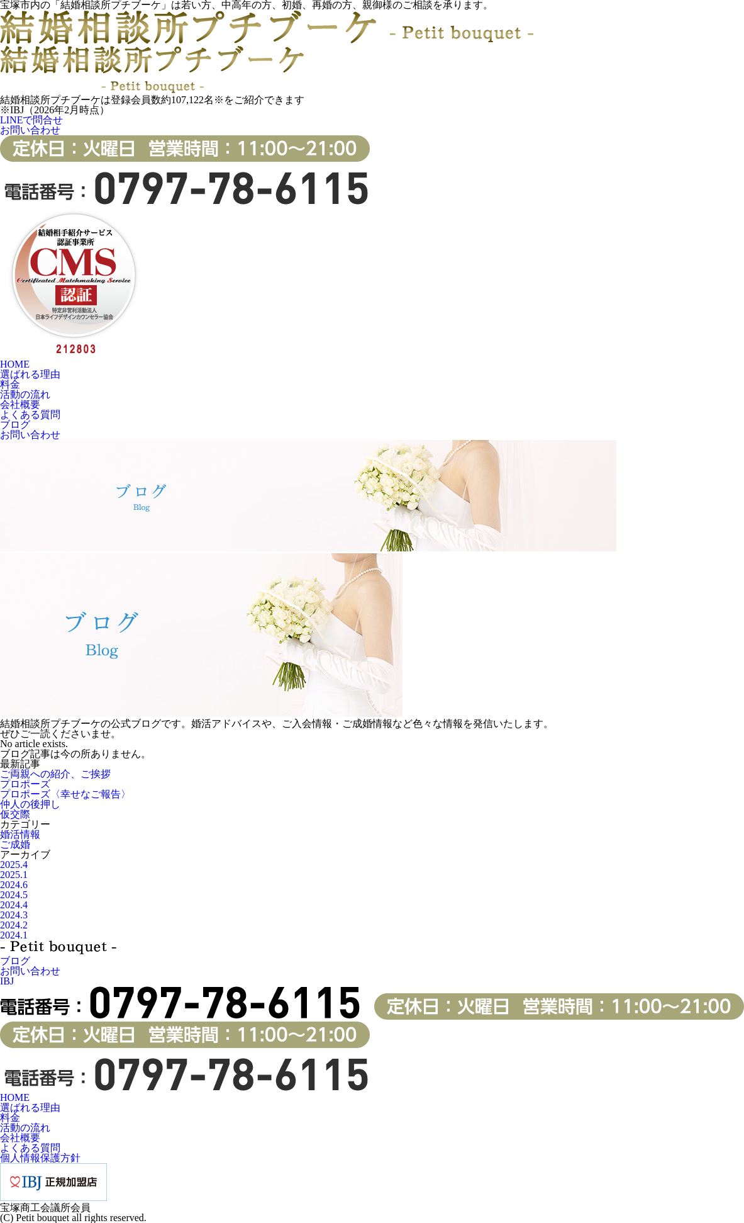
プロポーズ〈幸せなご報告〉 (65, 794)
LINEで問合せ (31, 120)
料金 (10, 384)
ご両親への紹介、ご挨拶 (55, 774)
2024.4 (14, 904)
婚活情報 (20, 834)
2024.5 (14, 894)
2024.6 (14, 884)
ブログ (15, 424)
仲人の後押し (30, 804)
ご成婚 (15, 844)
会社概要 (20, 404)
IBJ (7, 981)
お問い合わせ (30, 130)
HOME (15, 364)
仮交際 (15, 814)
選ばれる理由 (30, 374)
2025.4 (14, 864)
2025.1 (14, 874)
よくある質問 (30, 414)
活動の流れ (25, 394)
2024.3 (14, 915)
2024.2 (14, 925)
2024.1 (14, 935)
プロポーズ (25, 784)
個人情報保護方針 (40, 1158)
